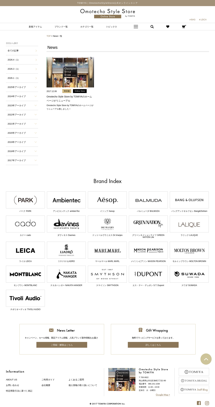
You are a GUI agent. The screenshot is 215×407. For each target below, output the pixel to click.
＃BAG (192, 20)
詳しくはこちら (153, 345)
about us (11, 379)
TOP (49, 36)
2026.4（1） (14, 59)
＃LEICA (203, 20)
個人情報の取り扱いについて (83, 385)
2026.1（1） (14, 78)
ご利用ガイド (48, 379)
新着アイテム (35, 26)
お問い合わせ (12, 385)
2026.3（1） (14, 69)
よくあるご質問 (76, 379)
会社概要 (45, 385)
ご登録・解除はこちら (62, 345)
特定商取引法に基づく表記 (19, 391)
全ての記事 (13, 50)
